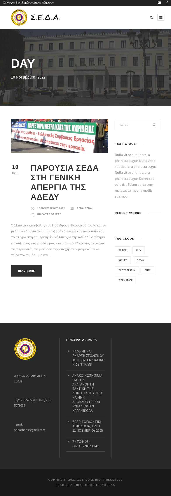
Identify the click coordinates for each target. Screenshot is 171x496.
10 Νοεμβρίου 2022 (51, 208)
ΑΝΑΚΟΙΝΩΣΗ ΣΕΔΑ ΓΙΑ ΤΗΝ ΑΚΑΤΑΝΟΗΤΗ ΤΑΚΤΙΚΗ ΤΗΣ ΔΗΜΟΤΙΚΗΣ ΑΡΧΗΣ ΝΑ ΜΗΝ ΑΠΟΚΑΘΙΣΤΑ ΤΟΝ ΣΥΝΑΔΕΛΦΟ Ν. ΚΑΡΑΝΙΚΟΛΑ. (87, 384)
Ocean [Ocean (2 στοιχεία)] (142, 260)
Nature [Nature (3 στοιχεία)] (123, 260)
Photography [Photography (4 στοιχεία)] (128, 270)
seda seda (84, 208)
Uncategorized (49, 214)
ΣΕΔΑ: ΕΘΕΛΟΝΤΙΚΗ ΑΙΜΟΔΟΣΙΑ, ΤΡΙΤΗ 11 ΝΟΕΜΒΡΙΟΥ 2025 (88, 421)
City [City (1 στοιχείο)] (140, 250)
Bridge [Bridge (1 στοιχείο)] (123, 250)
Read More (27, 270)
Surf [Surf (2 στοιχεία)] (150, 270)
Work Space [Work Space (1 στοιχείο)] (127, 280)
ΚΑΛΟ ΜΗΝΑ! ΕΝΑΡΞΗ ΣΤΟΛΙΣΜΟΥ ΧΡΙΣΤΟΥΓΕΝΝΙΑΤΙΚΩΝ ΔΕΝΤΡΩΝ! (87, 346)
